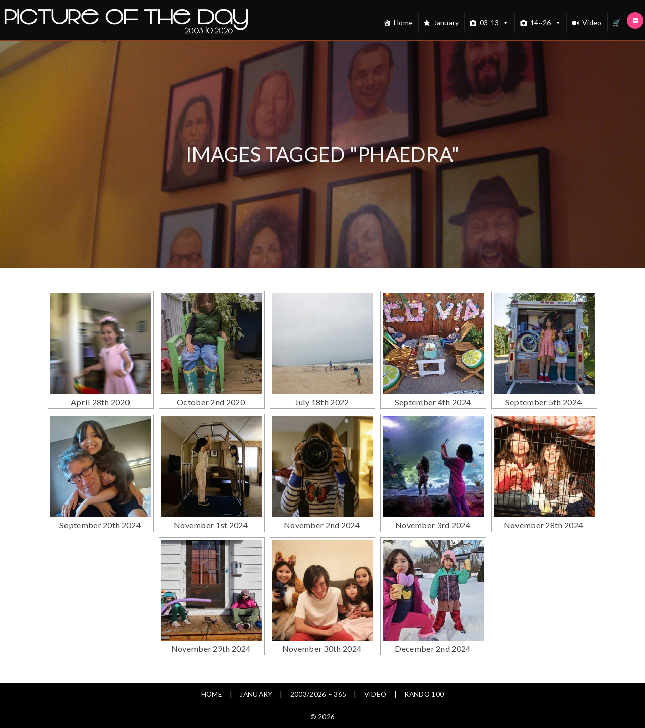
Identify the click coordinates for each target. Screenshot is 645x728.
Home (403, 22)
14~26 (545, 23)
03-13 (494, 23)
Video (592, 22)
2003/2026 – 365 (318, 668)
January (446, 22)
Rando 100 (425, 668)
